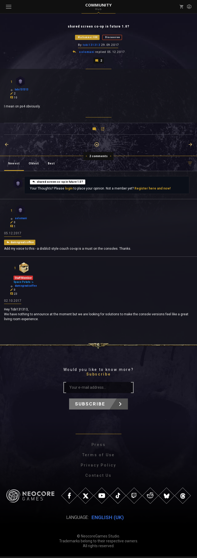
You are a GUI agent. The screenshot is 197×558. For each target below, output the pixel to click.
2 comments (98, 157)
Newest (14, 164)
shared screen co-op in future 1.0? (57, 182)
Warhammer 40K (88, 37)
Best (51, 164)
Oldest (34, 164)
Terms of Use (98, 456)
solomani (87, 52)
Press (98, 446)
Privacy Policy (98, 467)
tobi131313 (91, 45)
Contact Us (98, 477)
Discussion (112, 37)
